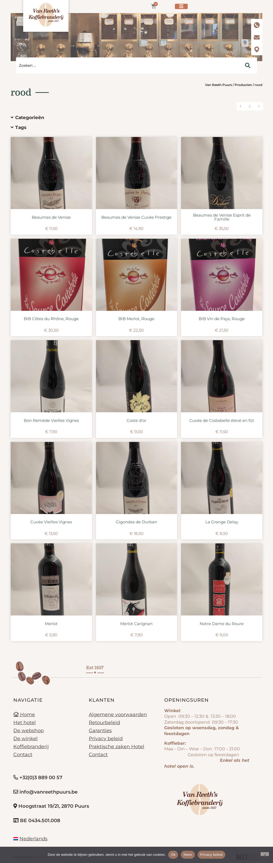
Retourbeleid (104, 722)
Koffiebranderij (31, 747)
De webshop (28, 730)
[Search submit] (247, 65)
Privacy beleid (106, 739)
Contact (22, 755)
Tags (20, 127)
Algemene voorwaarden (118, 714)
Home (24, 714)
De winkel (25, 739)
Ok (173, 855)
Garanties (100, 730)
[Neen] (264, 854)
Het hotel (24, 722)
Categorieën (29, 117)
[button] (132, 117)
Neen (187, 855)
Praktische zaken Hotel (116, 747)
